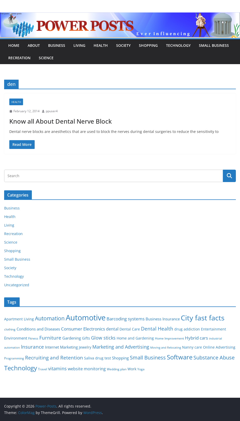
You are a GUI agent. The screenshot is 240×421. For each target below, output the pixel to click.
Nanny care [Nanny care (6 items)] (192, 347)
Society (123, 45)
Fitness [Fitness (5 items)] (33, 338)
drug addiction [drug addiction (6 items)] (187, 329)
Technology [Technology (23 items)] (20, 368)
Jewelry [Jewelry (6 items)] (85, 347)
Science (46, 57)
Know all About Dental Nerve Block (60, 121)
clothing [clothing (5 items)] (10, 329)
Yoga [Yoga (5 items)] (141, 369)
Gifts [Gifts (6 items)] (86, 338)
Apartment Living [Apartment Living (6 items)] (19, 319)
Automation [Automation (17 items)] (50, 318)
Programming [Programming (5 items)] (14, 358)
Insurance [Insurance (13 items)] (32, 346)
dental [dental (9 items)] (112, 329)
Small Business (214, 45)
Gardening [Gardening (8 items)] (71, 338)
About (34, 45)
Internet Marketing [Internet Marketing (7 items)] (61, 347)
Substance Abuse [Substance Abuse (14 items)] (214, 357)
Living (79, 45)
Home (13, 45)
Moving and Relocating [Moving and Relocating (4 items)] (165, 347)
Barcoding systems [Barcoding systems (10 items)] (126, 319)
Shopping (148, 45)
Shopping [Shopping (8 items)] (120, 358)
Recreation (19, 57)
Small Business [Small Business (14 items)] (148, 357)
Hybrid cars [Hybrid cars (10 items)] (196, 338)
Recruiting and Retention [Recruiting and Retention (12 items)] (54, 357)
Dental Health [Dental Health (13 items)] (157, 328)
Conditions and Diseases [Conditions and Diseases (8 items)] (38, 329)
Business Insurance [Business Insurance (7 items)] (163, 318)
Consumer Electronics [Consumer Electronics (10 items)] (83, 329)
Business (56, 45)
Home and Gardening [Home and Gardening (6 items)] (135, 338)
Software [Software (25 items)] (179, 357)
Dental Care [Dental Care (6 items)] (129, 329)
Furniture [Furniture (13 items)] (50, 337)
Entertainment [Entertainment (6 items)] (213, 329)
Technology (178, 45)
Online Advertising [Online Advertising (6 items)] (219, 347)
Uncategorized (16, 284)
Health (101, 45)
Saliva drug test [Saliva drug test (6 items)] (97, 358)
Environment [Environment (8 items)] (15, 338)
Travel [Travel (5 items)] (42, 369)
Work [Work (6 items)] (132, 369)
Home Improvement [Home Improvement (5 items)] (169, 338)
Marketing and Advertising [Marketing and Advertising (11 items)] (120, 347)
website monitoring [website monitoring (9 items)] (87, 369)
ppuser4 (52, 111)
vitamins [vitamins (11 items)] (57, 368)
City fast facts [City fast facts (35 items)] (202, 317)
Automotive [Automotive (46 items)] (86, 317)
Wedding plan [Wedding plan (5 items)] (116, 369)
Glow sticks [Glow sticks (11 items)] (103, 338)
